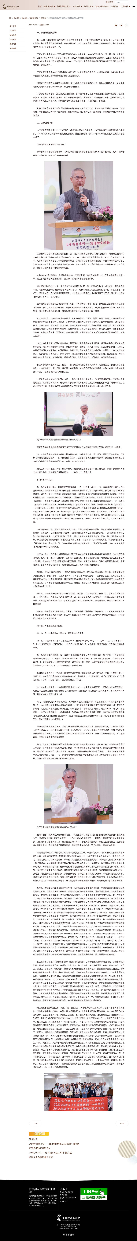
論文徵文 (13, 35)
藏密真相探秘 (101, 6)
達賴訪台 (33, 1139)
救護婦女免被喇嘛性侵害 (41, 1157)
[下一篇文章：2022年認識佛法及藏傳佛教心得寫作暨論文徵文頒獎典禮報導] (121, 1123)
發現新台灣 (64, 1201)
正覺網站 (124, 6)
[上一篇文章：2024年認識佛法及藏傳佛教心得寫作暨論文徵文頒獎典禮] (35, 1123)
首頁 (40, 6)
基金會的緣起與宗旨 (67, 1192)
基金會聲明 (64, 1194)
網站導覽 (109, 2)
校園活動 (87, 6)
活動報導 (13, 39)
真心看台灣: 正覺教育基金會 (68, 1198)
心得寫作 (13, 31)
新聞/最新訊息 (63, 6)
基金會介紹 (48, 6)
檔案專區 (13, 48)
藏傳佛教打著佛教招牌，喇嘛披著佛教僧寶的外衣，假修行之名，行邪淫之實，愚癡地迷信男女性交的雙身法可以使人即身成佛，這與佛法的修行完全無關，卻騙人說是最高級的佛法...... (43, 1201)
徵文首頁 (13, 26)
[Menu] (134, 6)
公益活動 (76, 6)
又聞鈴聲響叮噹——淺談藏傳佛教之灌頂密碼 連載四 (54, 1143)
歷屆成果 (13, 44)
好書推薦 (114, 6)
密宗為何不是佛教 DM (39, 1148)
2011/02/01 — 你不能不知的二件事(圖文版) (50, 1152)
